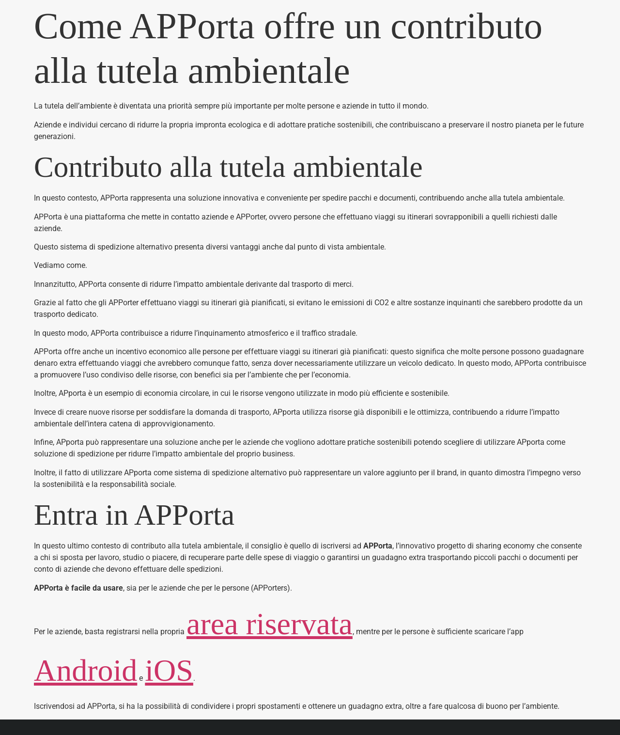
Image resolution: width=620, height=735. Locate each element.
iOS (169, 670)
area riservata (269, 624)
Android (85, 670)
